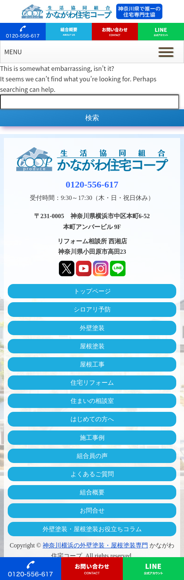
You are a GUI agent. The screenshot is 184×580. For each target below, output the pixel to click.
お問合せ (92, 510)
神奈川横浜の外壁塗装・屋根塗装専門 (95, 545)
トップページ (92, 291)
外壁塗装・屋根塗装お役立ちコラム (92, 529)
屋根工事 (92, 364)
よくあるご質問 (92, 474)
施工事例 (92, 437)
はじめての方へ (92, 419)
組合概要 (92, 492)
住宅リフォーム (92, 382)
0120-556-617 (92, 184)
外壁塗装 (92, 328)
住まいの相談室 (92, 401)
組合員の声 (92, 456)
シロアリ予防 (92, 309)
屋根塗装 (92, 346)
